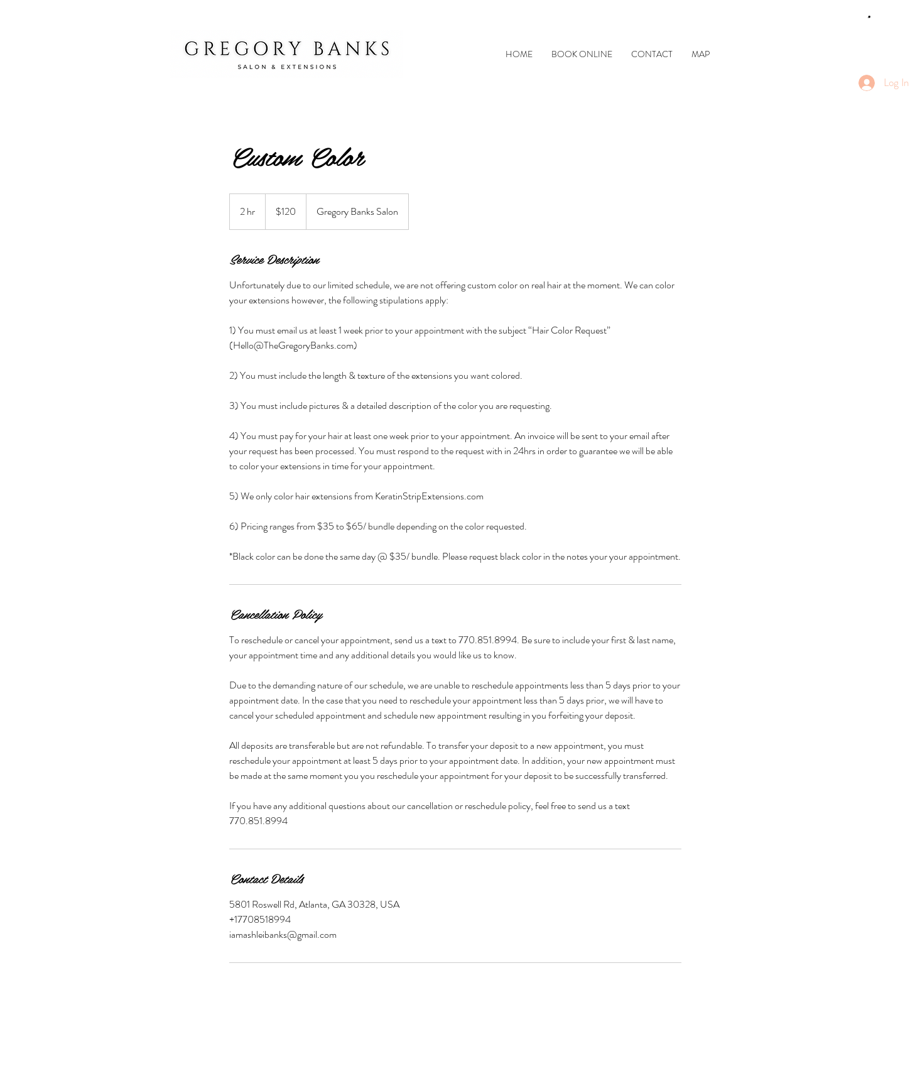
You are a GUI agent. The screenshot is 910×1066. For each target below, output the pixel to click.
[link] (868, 17)
